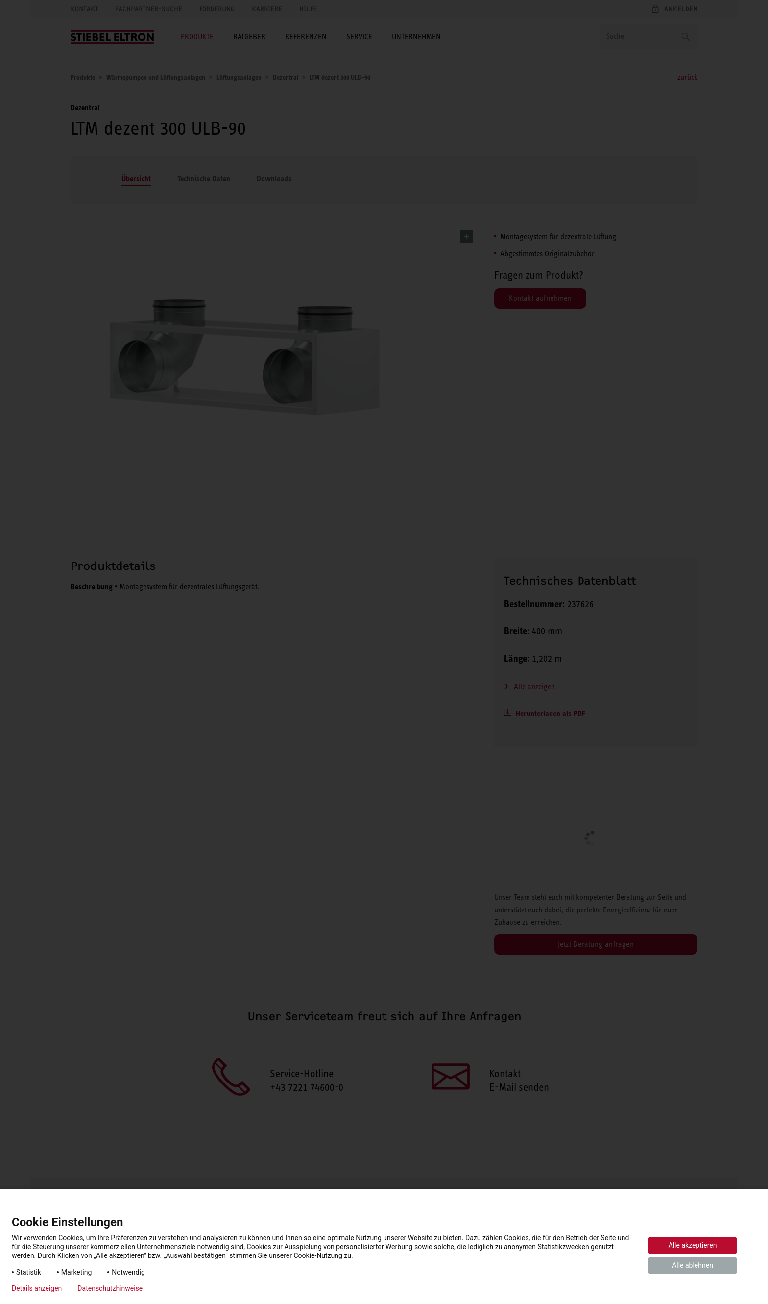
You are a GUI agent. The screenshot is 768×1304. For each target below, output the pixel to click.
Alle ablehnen (692, 1265)
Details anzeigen (37, 1288)
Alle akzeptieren (693, 1245)
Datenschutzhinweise (110, 1288)
